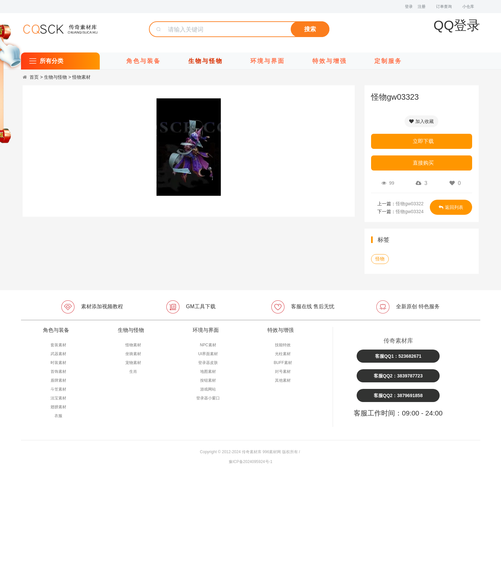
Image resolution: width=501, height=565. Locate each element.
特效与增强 (329, 61)
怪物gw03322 (410, 203)
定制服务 (388, 61)
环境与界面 (267, 61)
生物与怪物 (205, 61)
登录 (409, 6)
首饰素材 (58, 371)
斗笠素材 (58, 389)
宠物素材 (133, 362)
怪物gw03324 (410, 211)
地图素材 (208, 371)
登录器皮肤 (208, 362)
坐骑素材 (133, 354)
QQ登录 (456, 25)
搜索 (310, 29)
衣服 (58, 416)
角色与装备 (143, 61)
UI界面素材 (208, 354)
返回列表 (451, 207)
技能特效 (283, 345)
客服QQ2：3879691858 (398, 395)
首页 (34, 77)
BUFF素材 (283, 362)
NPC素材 (208, 345)
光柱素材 (283, 354)
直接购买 (423, 163)
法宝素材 (58, 398)
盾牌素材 (58, 380)
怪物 (380, 258)
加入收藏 (421, 121)
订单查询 (444, 6)
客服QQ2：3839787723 (398, 375)
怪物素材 (81, 77)
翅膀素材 (58, 407)
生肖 (133, 371)
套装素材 (58, 345)
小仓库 (468, 6)
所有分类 (51, 61)
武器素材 (58, 354)
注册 (422, 6)
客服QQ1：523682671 (398, 356)
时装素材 (58, 362)
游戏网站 (208, 389)
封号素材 (283, 371)
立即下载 (423, 141)
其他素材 (283, 380)
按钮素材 (208, 380)
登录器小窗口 (208, 398)
